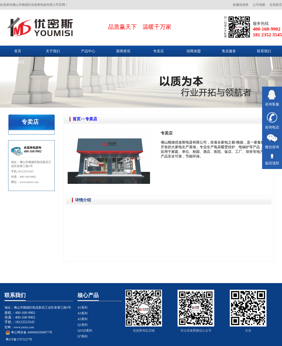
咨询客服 (272, 98)
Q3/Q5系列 (84, 330)
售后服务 (229, 51)
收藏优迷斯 (240, 4)
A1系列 (82, 307)
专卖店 (158, 51)
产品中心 (88, 51)
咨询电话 (272, 120)
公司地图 (259, 4)
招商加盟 (194, 51)
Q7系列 (82, 336)
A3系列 (82, 313)
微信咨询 (272, 141)
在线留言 (276, 4)
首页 (17, 51)
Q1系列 (82, 325)
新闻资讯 (123, 51)
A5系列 (82, 319)
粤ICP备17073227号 (19, 339)
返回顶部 (272, 159)
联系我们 (264, 51)
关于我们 (53, 51)
